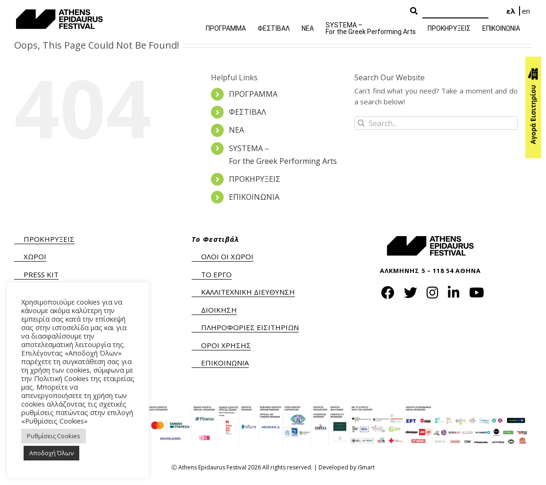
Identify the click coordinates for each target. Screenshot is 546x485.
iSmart (366, 467)
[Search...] (436, 123)
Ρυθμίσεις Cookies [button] (53, 436)
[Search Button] (413, 11)
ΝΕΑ (236, 130)
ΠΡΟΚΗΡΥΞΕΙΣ (254, 179)
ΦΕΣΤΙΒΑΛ (247, 112)
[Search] (455, 11)
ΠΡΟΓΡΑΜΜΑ (253, 94)
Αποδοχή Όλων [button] (51, 453)
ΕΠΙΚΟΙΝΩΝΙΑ (254, 197)
